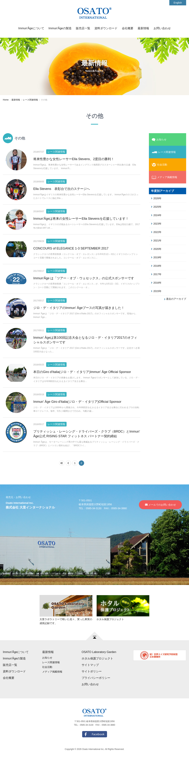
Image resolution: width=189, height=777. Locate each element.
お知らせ (159, 139)
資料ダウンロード (105, 28)
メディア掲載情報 (164, 177)
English (178, 2)
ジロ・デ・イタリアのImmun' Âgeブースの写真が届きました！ (78, 318)
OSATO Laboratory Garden (99, 667)
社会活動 (159, 165)
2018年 (156, 265)
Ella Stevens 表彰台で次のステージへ (61, 191)
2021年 (156, 240)
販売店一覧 (83, 28)
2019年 (156, 257)
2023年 (156, 223)
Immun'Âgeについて (31, 28)
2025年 (156, 206)
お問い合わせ (162, 28)
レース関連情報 (30, 100)
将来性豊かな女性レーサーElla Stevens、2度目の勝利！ (73, 159)
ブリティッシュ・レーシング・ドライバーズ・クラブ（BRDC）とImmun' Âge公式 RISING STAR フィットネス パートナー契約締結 (86, 450)
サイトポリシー (92, 687)
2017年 (156, 274)
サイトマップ (90, 680)
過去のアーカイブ (175, 298)
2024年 (156, 215)
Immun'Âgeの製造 (60, 28)
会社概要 (127, 28)
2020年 (156, 249)
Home (6, 100)
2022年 (156, 232)
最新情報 (143, 28)
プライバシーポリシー (96, 693)
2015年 (156, 291)
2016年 (156, 282)
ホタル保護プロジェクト (97, 674)
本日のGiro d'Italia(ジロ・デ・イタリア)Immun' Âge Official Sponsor (82, 384)
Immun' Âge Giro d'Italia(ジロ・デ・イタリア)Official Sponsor (77, 415)
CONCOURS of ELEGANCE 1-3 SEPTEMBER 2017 (70, 254)
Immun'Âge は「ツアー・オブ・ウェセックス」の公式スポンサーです (83, 286)
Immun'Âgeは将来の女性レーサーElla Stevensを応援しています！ (81, 222)
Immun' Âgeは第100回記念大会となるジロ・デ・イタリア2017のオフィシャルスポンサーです (85, 352)
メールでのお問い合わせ (160, 520)
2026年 (156, 198)
